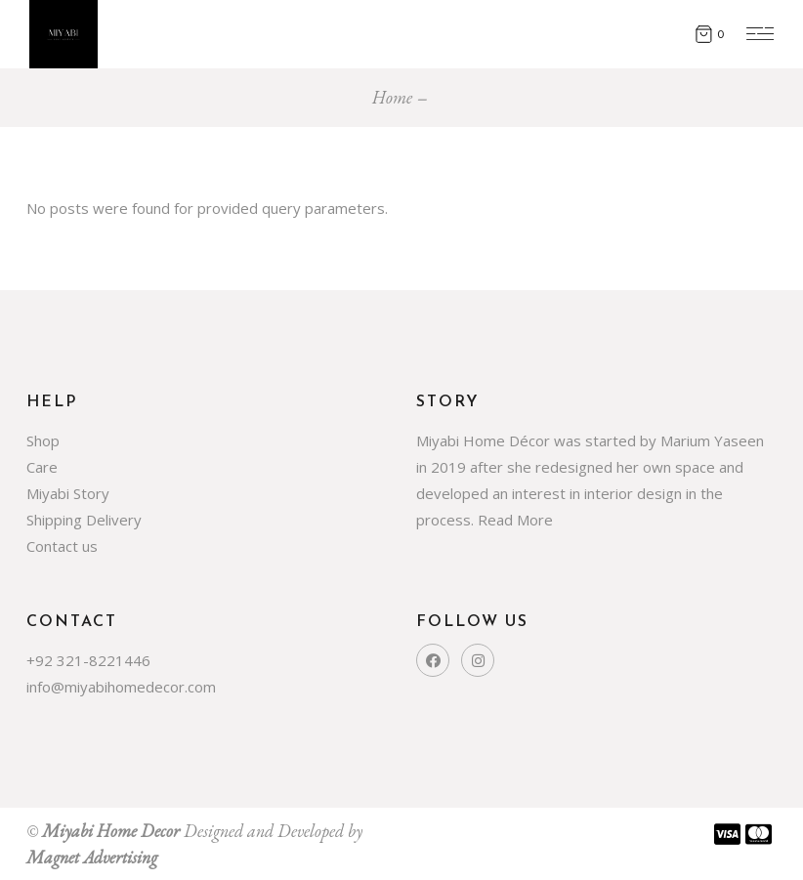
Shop (43, 440)
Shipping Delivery (84, 519)
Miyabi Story (67, 493)
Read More (515, 519)
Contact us (62, 546)
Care (42, 467)
